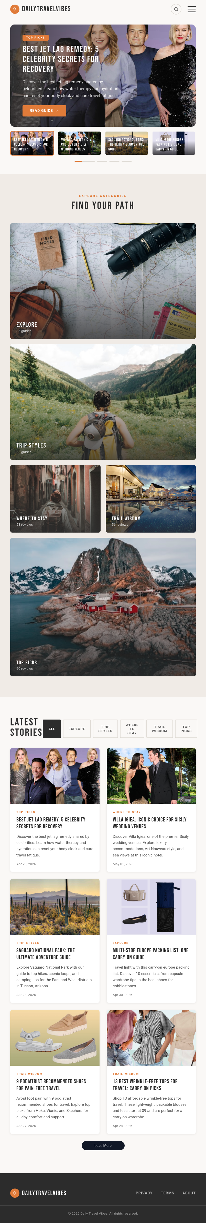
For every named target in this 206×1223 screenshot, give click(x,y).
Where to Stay (132, 729)
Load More (103, 1146)
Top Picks (186, 729)
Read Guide (44, 111)
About (189, 1193)
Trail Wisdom (159, 729)
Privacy (144, 1193)
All (51, 729)
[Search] (176, 9)
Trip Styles (105, 729)
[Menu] (192, 9)
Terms (167, 1193)
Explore (77, 729)
